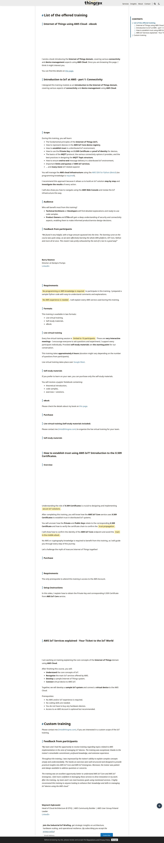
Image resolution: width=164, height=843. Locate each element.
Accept (114, 840)
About (140, 4)
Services (125, 4)
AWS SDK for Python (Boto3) (104, 190)
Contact (148, 4)
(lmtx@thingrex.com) (67, 471)
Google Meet (79, 404)
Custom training (140, 35)
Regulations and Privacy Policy (98, 840)
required (70, 193)
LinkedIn (45, 283)
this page (83, 448)
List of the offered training (144, 23)
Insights (133, 4)
